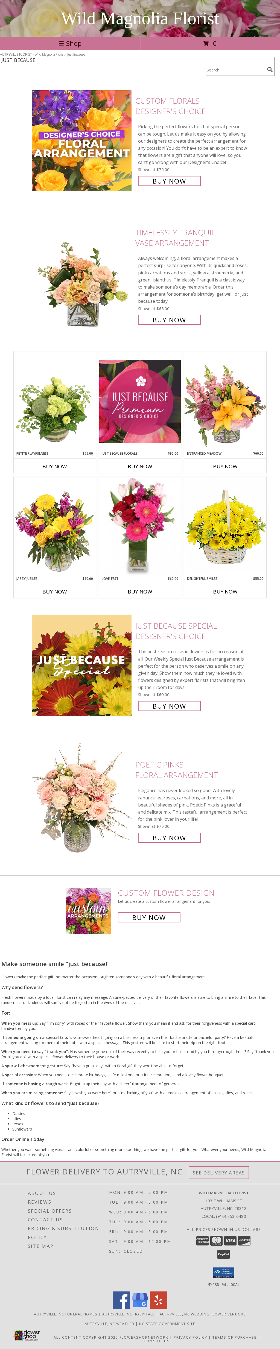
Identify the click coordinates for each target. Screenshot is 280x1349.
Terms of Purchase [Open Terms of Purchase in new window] (234, 1337)
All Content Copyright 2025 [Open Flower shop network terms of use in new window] (86, 1337)
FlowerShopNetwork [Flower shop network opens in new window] (143, 1337)
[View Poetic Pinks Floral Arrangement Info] (82, 800)
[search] (270, 70)
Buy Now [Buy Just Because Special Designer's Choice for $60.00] (169, 706)
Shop (70, 43)
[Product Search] (235, 70)
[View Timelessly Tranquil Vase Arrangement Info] (82, 275)
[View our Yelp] (158, 1307)
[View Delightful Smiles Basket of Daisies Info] (225, 526)
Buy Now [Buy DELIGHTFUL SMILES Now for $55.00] (225, 591)
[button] (223, 1272)
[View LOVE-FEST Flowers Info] (140, 526)
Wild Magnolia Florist (140, 18)
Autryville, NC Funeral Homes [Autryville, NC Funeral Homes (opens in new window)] (65, 1313)
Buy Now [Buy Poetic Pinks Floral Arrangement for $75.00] (169, 837)
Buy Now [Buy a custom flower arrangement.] (149, 917)
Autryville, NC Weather (110, 1323)
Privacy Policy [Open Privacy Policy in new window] (190, 1337)
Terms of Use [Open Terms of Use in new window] (157, 1340)
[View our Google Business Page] (140, 1307)
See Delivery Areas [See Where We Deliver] (219, 1173)
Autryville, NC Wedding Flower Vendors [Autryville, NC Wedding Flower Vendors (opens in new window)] (203, 1313)
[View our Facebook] (121, 1307)
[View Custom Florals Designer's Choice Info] (82, 140)
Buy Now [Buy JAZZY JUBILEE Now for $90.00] (54, 591)
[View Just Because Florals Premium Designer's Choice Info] (140, 401)
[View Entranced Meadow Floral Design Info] (225, 401)
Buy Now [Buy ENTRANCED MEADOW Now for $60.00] (225, 466)
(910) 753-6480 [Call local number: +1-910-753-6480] (231, 1216)
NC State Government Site (167, 1323)
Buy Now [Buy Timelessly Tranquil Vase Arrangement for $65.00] (169, 319)
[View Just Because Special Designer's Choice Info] (82, 665)
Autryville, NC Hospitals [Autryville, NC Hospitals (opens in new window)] (128, 1313)
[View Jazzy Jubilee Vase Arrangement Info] (55, 526)
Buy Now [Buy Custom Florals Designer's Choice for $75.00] (169, 180)
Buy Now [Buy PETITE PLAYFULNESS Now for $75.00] (54, 466)
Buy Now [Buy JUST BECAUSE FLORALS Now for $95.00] (140, 466)
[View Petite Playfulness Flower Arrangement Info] (55, 401)
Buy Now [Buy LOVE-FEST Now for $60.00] (140, 591)
